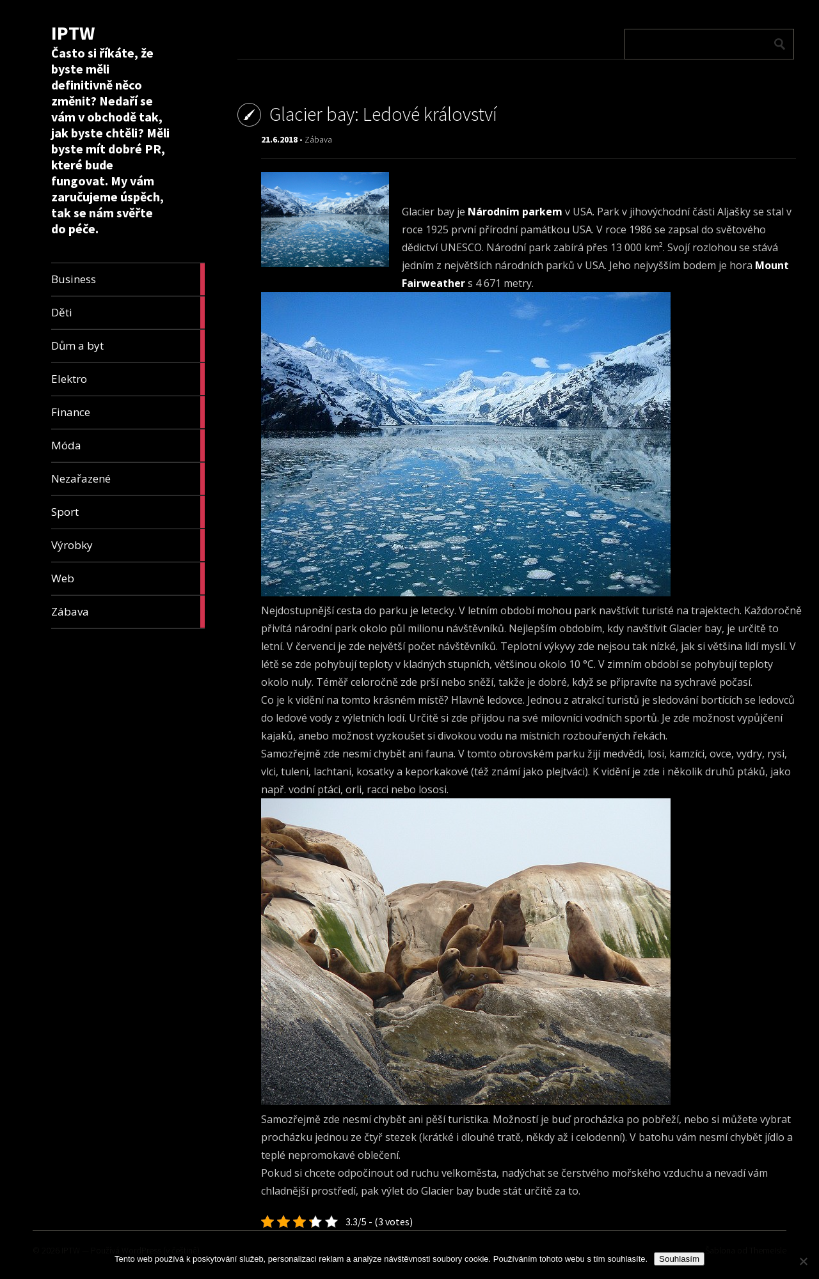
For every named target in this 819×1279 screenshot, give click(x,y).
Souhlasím (679, 1259)
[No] (803, 1261)
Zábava (318, 139)
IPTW (73, 32)
